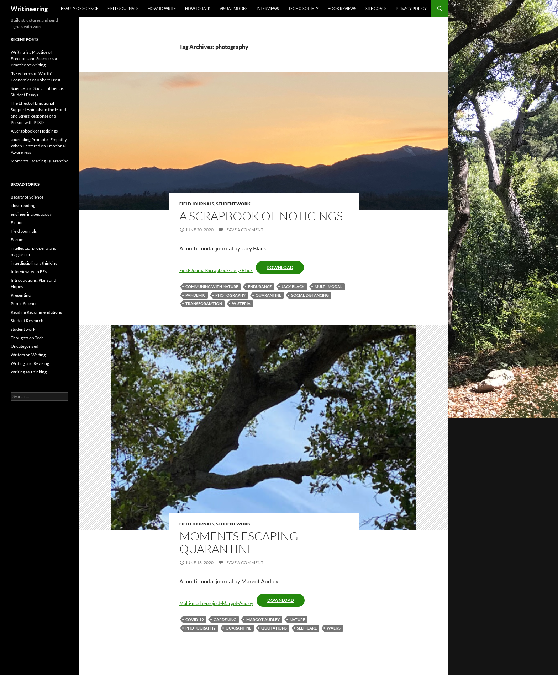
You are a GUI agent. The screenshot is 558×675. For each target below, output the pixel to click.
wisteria (241, 303)
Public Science (24, 303)
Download (280, 267)
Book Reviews (342, 8)
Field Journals (122, 8)
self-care (307, 628)
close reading (23, 205)
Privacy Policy (411, 8)
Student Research (27, 320)
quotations (274, 628)
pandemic (195, 295)
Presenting (21, 295)
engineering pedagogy (31, 214)
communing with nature (211, 286)
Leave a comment (243, 229)
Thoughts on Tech (27, 337)
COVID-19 (194, 619)
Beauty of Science (79, 8)
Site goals (375, 8)
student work (233, 203)
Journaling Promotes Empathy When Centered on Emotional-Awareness (39, 146)
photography (230, 295)
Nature (297, 619)
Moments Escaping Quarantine (238, 542)
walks (334, 628)
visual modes (233, 8)
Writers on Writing (28, 354)
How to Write (162, 8)
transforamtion (203, 303)
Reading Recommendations (36, 312)
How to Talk (197, 8)
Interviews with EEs (29, 271)
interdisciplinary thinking (34, 263)
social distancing (310, 295)
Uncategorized (24, 346)
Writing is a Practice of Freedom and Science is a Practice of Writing (34, 58)
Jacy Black (293, 286)
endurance (260, 286)
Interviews (268, 8)
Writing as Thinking (29, 371)
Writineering (29, 8)
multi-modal (328, 286)
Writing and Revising (30, 363)
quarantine (268, 295)
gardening (225, 619)
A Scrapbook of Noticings (261, 216)
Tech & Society (303, 8)
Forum (17, 239)
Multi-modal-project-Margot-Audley (216, 603)
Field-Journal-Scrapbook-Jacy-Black (216, 270)
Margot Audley (263, 619)
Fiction (17, 222)
